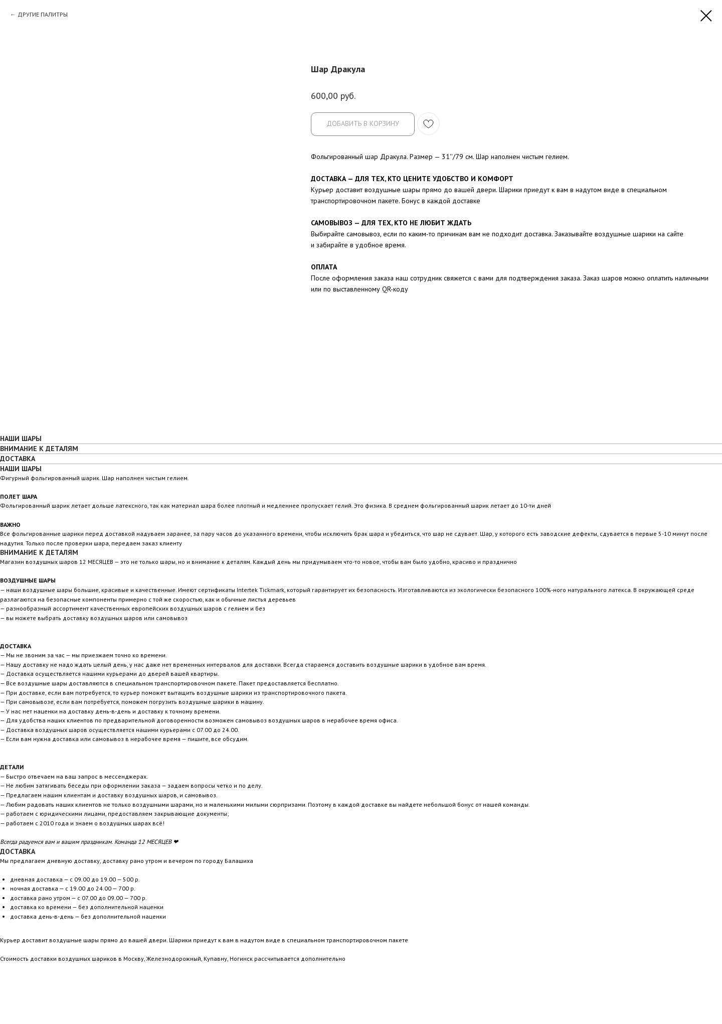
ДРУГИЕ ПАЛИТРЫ (43, 14)
